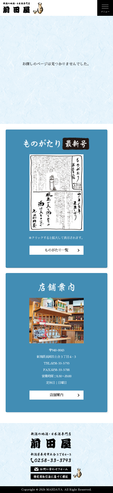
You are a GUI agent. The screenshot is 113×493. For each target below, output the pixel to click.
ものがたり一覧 (56, 250)
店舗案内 (56, 395)
